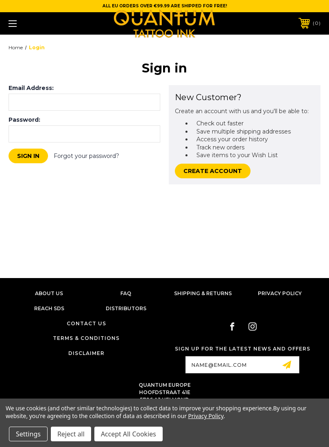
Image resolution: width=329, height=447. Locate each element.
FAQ (125, 293)
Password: (24, 120)
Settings (28, 433)
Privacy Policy (280, 293)
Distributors (126, 308)
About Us (49, 293)
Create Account (212, 171)
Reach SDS (49, 308)
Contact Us (86, 323)
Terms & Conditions (86, 338)
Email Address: (31, 88)
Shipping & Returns (203, 293)
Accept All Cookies (128, 433)
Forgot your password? (86, 156)
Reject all (71, 433)
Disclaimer (86, 353)
